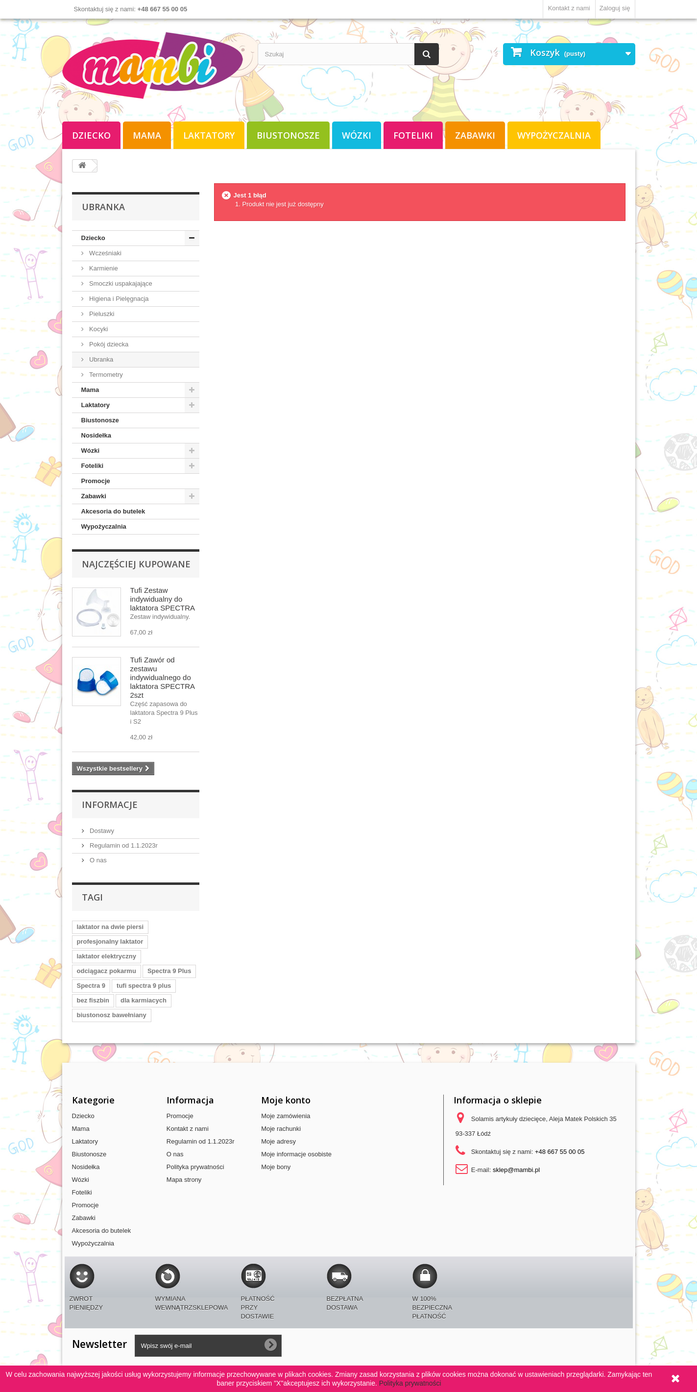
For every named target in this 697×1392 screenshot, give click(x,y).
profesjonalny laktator (110, 941)
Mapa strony (184, 1179)
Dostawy (101, 830)
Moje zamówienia (285, 1116)
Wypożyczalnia (554, 135)
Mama (147, 135)
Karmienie (103, 268)
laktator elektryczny (106, 956)
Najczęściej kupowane (136, 564)
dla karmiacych (143, 1000)
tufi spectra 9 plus (144, 985)
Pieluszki (101, 313)
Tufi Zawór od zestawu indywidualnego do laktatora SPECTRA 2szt (162, 677)
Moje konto (286, 1100)
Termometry (105, 374)
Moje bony (275, 1167)
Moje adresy (278, 1141)
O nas (97, 860)
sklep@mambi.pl (516, 1169)
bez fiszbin (93, 1000)
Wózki (356, 135)
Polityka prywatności (195, 1167)
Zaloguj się (615, 8)
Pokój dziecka (108, 344)
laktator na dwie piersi (110, 926)
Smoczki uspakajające (120, 283)
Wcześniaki (104, 253)
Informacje (110, 804)
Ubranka (101, 359)
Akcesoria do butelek (113, 511)
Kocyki (98, 329)
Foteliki (413, 135)
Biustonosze (288, 135)
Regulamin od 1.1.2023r (123, 845)
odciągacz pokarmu (106, 971)
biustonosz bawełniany (111, 1015)
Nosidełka (96, 435)
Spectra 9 (91, 985)
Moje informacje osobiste (296, 1154)
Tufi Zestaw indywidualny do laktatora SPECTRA (162, 599)
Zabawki (475, 135)
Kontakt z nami (569, 8)
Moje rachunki (281, 1128)
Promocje (95, 481)
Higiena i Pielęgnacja (118, 298)
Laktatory (209, 135)
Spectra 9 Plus (169, 971)
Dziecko (91, 135)
